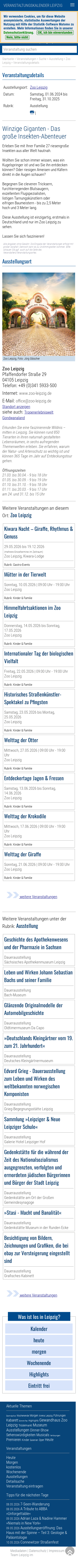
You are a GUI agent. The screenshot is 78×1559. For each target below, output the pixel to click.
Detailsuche (15, 1481)
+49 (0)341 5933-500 (37, 385)
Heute (49, 1439)
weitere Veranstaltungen (31, 896)
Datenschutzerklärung (18, 33)
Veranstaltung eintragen (24, 1486)
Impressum (56, 1551)
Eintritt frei (23, 1421)
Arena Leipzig (46, 1415)
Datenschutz (37, 1551)
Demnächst (11, 1416)
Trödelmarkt (25, 1425)
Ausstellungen (17, 1429)
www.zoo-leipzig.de (35, 393)
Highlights (33, 1420)
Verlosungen (55, 1435)
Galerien (34, 1440)
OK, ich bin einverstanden (55, 33)
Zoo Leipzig (38, 87)
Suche (42, 59)
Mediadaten (18, 1551)
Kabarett (12, 1420)
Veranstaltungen (26, 59)
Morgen (34, 1415)
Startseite (8, 59)
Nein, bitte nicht (17, 37)
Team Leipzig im (21, 1555)
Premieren (13, 1439)
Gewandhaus (49, 1420)
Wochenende (23, 1415)
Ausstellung (56, 59)
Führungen (59, 1415)
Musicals (42, 1435)
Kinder (25, 1440)
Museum (40, 1425)
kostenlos (13, 1467)
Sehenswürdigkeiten (21, 1435)
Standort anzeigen (16, 406)
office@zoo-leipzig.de (33, 400)
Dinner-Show (39, 1430)
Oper (41, 1440)
